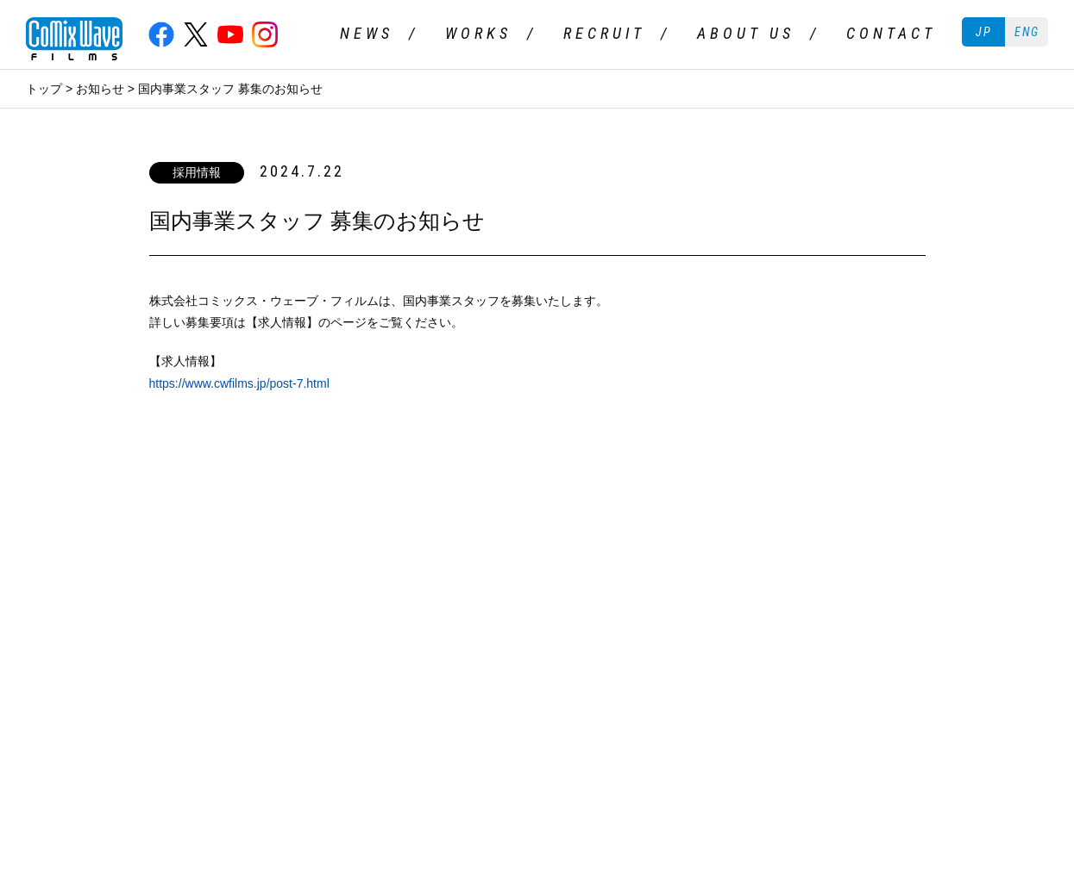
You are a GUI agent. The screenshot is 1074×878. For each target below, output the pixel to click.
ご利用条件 (56, 585)
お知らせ (100, 89)
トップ (44, 89)
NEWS (366, 33)
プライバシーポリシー (172, 585)
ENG (1026, 32)
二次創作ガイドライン (319, 585)
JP (984, 32)
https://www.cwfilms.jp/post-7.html (239, 383)
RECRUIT (604, 33)
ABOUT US (746, 33)
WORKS (478, 33)
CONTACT (891, 33)
